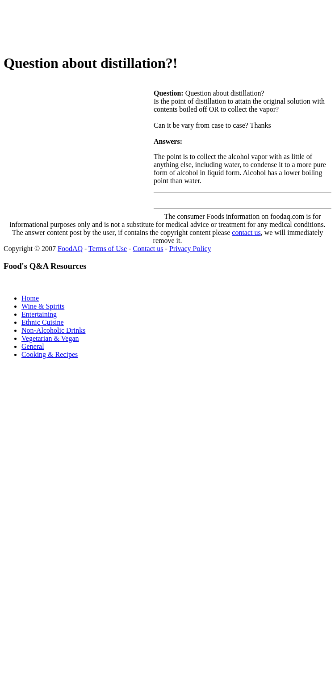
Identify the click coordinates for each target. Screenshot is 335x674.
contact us (246, 232)
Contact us (148, 248)
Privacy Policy (190, 248)
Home (30, 298)
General (32, 346)
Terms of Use (107, 248)
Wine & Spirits (42, 306)
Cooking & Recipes (49, 354)
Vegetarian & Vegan (50, 338)
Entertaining (39, 314)
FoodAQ (70, 248)
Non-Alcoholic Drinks (53, 330)
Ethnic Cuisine (42, 322)
